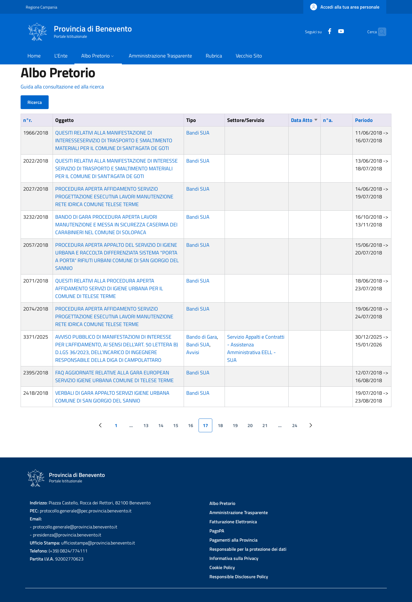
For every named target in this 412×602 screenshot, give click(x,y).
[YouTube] (330, 31)
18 (222, 427)
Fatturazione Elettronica (233, 521)
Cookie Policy (222, 567)
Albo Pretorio (222, 503)
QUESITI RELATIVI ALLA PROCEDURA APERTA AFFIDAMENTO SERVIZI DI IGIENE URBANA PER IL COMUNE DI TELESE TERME (109, 288)
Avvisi (192, 352)
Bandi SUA (197, 133)
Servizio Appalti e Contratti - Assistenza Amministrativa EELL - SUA (255, 348)
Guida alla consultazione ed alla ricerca (62, 86)
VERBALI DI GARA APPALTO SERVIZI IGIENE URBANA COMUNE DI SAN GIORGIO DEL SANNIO (112, 396)
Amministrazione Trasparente (238, 512)
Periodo (364, 120)
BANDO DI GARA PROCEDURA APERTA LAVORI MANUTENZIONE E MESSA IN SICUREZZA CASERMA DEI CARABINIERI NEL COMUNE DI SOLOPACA (116, 224)
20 (252, 427)
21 (267, 427)
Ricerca (34, 102)
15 (178, 427)
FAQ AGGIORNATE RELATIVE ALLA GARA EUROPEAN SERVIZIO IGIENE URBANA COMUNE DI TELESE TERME (114, 376)
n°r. (27, 120)
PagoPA (216, 530)
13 (148, 427)
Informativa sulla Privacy (233, 558)
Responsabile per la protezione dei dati (247, 549)
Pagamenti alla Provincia (233, 539)
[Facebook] (318, 31)
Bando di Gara (201, 337)
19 (237, 427)
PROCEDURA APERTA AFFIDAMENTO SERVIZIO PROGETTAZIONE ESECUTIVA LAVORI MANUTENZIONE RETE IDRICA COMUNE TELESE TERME (114, 196)
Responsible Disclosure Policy (238, 576)
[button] (344, 7)
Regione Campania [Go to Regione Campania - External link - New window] (41, 7)
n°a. (328, 120)
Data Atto (304, 120)
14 (163, 427)
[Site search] (379, 32)
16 (192, 427)
